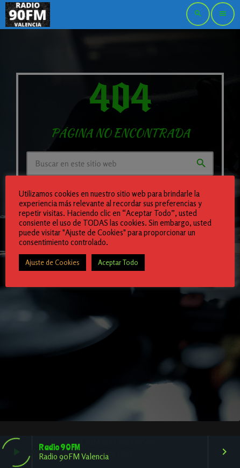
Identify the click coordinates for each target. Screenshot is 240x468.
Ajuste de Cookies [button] (52, 262)
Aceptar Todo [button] (118, 262)
